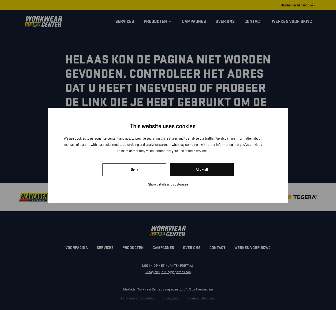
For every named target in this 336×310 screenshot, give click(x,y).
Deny (134, 170)
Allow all (202, 170)
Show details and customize (168, 184)
